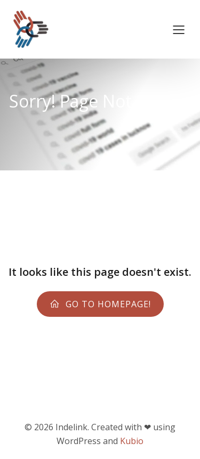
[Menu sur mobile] (179, 29)
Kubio (131, 441)
